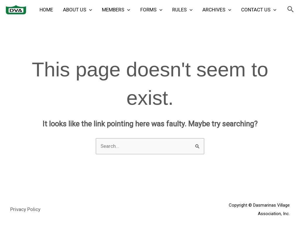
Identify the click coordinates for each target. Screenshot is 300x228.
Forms (151, 9)
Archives (216, 9)
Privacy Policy (25, 209)
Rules (182, 9)
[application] (89, 9)
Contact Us (258, 9)
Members (116, 9)
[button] (290, 9)
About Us (77, 9)
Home (46, 10)
